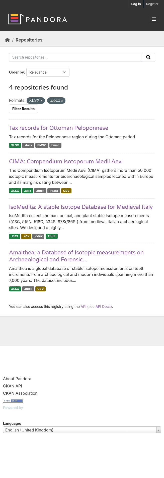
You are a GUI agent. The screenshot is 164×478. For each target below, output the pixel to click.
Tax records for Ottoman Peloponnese (58, 128)
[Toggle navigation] (154, 19)
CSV (66, 191)
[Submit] (148, 57)
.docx (28, 145)
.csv (26, 236)
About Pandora (17, 378)
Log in (136, 4)
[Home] (7, 40)
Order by (16, 72)
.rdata (53, 191)
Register (152, 4)
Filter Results (23, 109)
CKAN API (12, 385)
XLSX (15, 145)
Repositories (29, 40)
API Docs (103, 306)
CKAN (11, 413)
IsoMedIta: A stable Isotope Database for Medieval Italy (81, 207)
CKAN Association (20, 393)
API (83, 306)
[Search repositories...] (75, 57)
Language (11, 423)
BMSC (41, 145)
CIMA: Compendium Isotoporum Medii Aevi (66, 161)
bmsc (55, 145)
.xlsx (27, 191)
